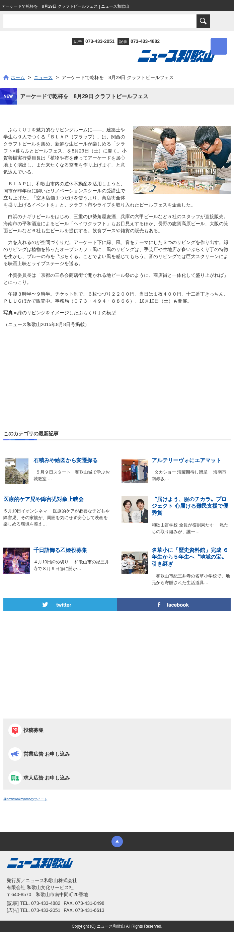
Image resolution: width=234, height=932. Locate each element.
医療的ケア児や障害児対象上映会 (43, 499)
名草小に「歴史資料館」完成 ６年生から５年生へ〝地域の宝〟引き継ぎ (190, 557)
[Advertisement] (117, 363)
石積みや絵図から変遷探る (65, 460)
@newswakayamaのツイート (25, 799)
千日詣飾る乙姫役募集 (60, 550)
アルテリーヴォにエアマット (186, 460)
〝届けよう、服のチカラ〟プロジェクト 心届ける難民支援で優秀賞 (190, 506)
